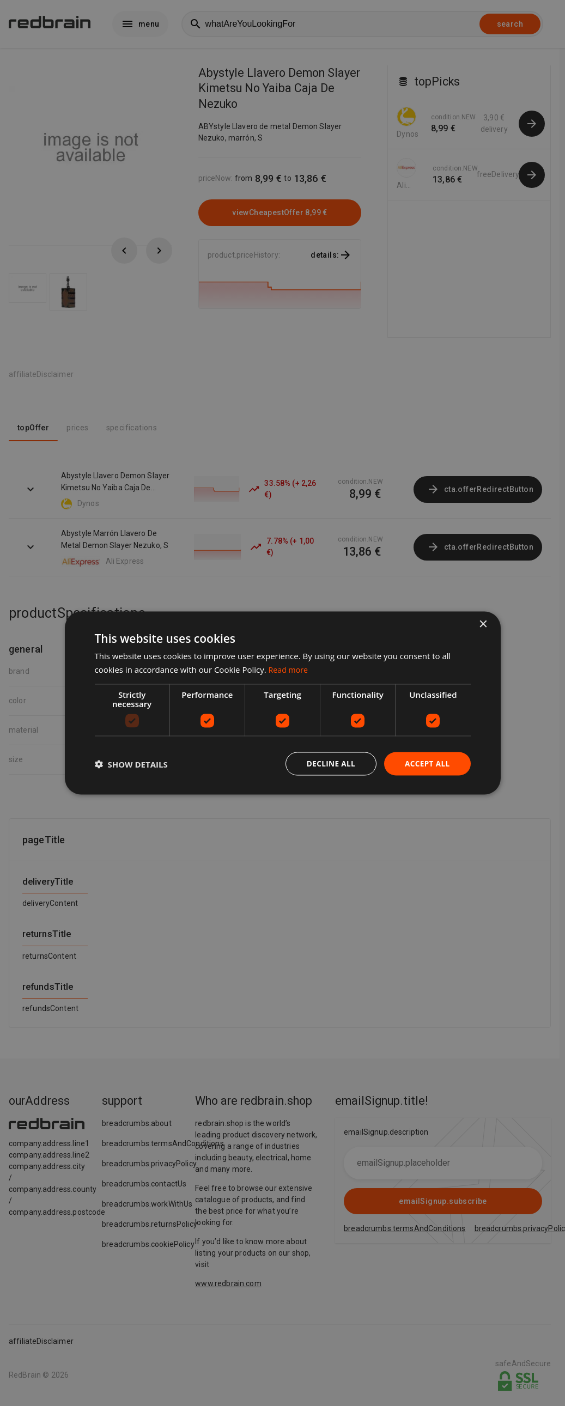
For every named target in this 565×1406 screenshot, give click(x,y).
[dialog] (283, 703)
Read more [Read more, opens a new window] (290, 668)
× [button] (483, 623)
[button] (131, 764)
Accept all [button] (426, 763)
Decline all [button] (328, 763)
